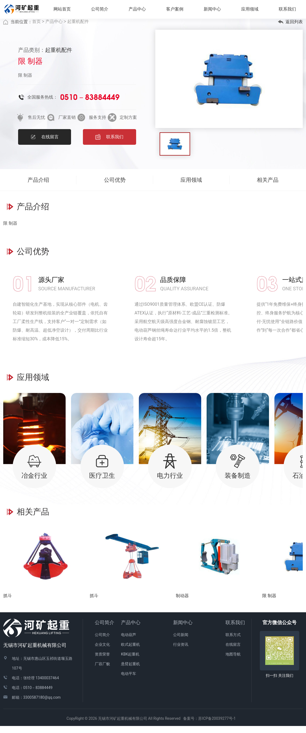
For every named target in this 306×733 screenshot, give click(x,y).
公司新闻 (180, 642)
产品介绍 (38, 187)
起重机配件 (78, 28)
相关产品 (267, 187)
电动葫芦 (128, 642)
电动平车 (128, 681)
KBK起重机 (130, 661)
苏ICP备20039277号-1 (218, 726)
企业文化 (102, 652)
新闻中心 (183, 630)
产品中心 (54, 28)
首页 (36, 28)
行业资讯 (180, 652)
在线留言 (233, 652)
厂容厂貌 (102, 671)
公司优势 (115, 187)
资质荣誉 (102, 661)
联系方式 (233, 642)
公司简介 (104, 630)
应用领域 (252, 10)
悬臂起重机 (130, 671)
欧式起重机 (130, 652)
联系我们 (235, 630)
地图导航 (233, 661)
